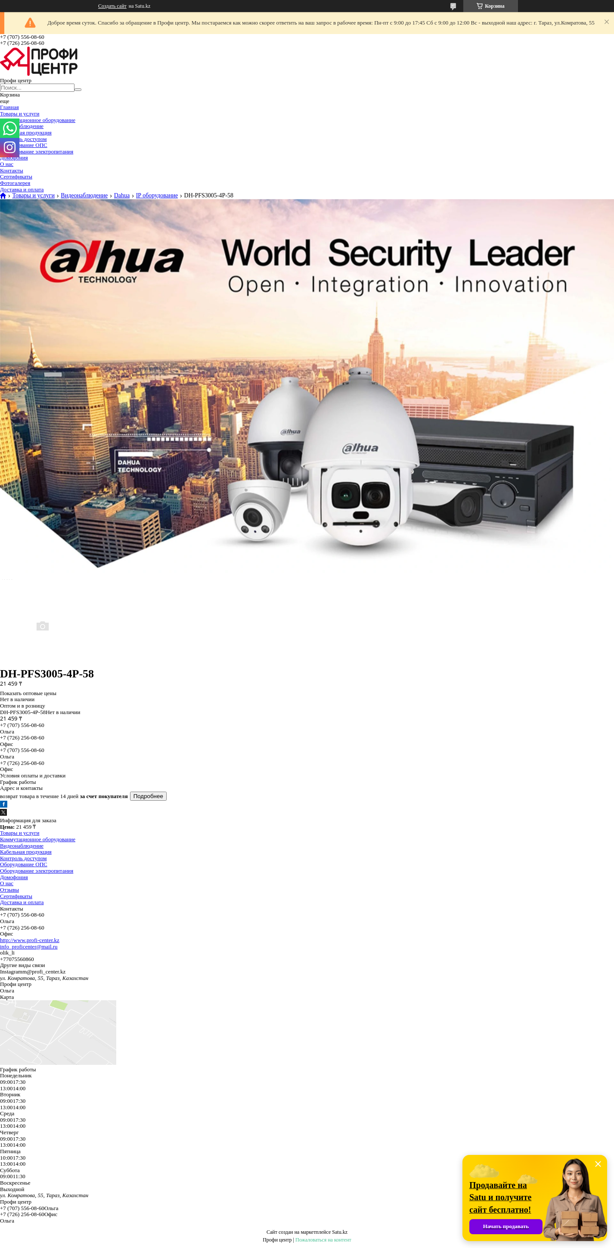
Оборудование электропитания (36, 151)
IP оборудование (157, 196)
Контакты (11, 170)
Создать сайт (112, 6)
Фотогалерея (15, 183)
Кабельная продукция (26, 132)
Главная (9, 107)
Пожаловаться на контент (323, 1240)
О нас (6, 164)
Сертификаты (16, 176)
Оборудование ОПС (23, 145)
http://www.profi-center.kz (29, 940)
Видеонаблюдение (21, 126)
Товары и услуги (19, 113)
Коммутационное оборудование (37, 120)
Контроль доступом (23, 139)
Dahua (122, 196)
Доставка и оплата (22, 189)
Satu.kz (339, 1232)
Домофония (14, 157)
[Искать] (77, 89)
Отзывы (9, 889)
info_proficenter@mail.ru (29, 946)
